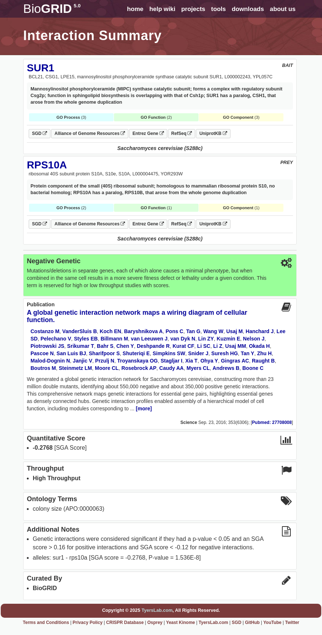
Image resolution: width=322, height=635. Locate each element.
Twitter (292, 622)
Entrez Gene (148, 133)
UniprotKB (213, 133)
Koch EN (110, 331)
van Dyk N (182, 339)
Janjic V (82, 361)
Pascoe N (42, 353)
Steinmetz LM (75, 368)
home (135, 9)
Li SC (203, 346)
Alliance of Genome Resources (89, 133)
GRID (51, 8)
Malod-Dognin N (50, 361)
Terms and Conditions (46, 622)
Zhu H (264, 353)
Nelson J (253, 339)
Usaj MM (235, 346)
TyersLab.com (157, 610)
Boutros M (43, 368)
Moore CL (107, 368)
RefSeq (181, 133)
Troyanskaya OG (137, 361)
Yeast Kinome (180, 622)
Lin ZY (206, 339)
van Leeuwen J (149, 339)
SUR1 (40, 68)
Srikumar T (80, 346)
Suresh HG (224, 353)
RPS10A (47, 165)
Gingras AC (235, 361)
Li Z (217, 346)
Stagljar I (171, 361)
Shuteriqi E (136, 353)
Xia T (191, 361)
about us (283, 9)
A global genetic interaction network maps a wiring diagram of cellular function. (137, 316)
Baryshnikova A (143, 331)
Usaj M (234, 331)
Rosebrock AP (138, 368)
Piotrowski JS (47, 346)
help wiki (162, 9)
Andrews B (225, 368)
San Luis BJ (71, 353)
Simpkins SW (169, 353)
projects (193, 9)
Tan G (193, 331)
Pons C (174, 331)
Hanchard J (259, 331)
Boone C (253, 368)
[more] (144, 408)
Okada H (259, 346)
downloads (248, 9)
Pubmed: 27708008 (272, 422)
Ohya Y (209, 361)
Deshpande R (153, 346)
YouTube (272, 622)
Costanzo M (45, 331)
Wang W (213, 331)
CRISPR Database (125, 622)
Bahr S (105, 346)
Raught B (263, 361)
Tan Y (247, 353)
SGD (39, 133)
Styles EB (86, 339)
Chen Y (125, 346)
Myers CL (198, 368)
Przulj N (104, 361)
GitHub (252, 622)
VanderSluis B (79, 331)
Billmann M (114, 339)
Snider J (198, 353)
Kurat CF (183, 346)
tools (218, 9)
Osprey (154, 622)
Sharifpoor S (104, 353)
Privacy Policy (88, 622)
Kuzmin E (228, 339)
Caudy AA (171, 368)
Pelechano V (55, 339)
